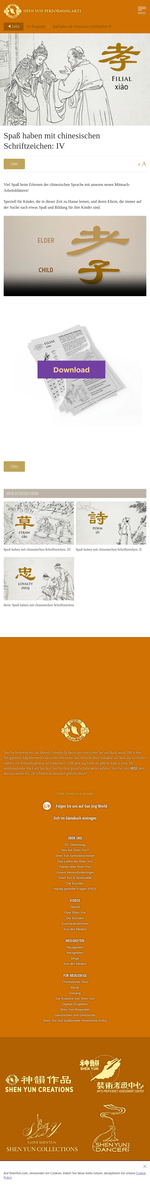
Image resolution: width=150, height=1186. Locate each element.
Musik (75, 989)
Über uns (75, 839)
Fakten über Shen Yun (75, 868)
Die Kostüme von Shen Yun (75, 1000)
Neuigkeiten (75, 942)
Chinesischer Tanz (75, 983)
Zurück (12, 26)
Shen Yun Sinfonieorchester (75, 857)
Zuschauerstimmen (75, 925)
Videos (75, 901)
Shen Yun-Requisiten (75, 1011)
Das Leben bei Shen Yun (75, 862)
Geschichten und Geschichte (75, 1016)
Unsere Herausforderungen (75, 873)
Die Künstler (75, 884)
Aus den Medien (75, 930)
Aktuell (75, 908)
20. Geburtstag (74, 846)
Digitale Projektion (75, 1005)
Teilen (14, 164)
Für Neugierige (36, 26)
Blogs (75, 959)
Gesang (75, 994)
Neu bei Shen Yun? (75, 851)
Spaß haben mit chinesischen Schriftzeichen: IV (82, 26)
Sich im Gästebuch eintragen (75, 819)
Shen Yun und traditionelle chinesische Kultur (75, 1022)
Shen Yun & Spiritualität (75, 879)
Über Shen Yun (75, 914)
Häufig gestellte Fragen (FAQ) (75, 890)
